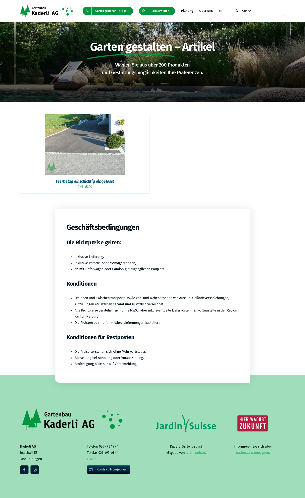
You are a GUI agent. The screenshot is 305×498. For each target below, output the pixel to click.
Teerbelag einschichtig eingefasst (84, 181)
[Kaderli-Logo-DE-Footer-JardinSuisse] (186, 408)
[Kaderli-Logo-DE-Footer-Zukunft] (253, 408)
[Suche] (258, 11)
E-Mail (91, 459)
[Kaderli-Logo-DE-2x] (46, 6)
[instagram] (35, 469)
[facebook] (24, 469)
